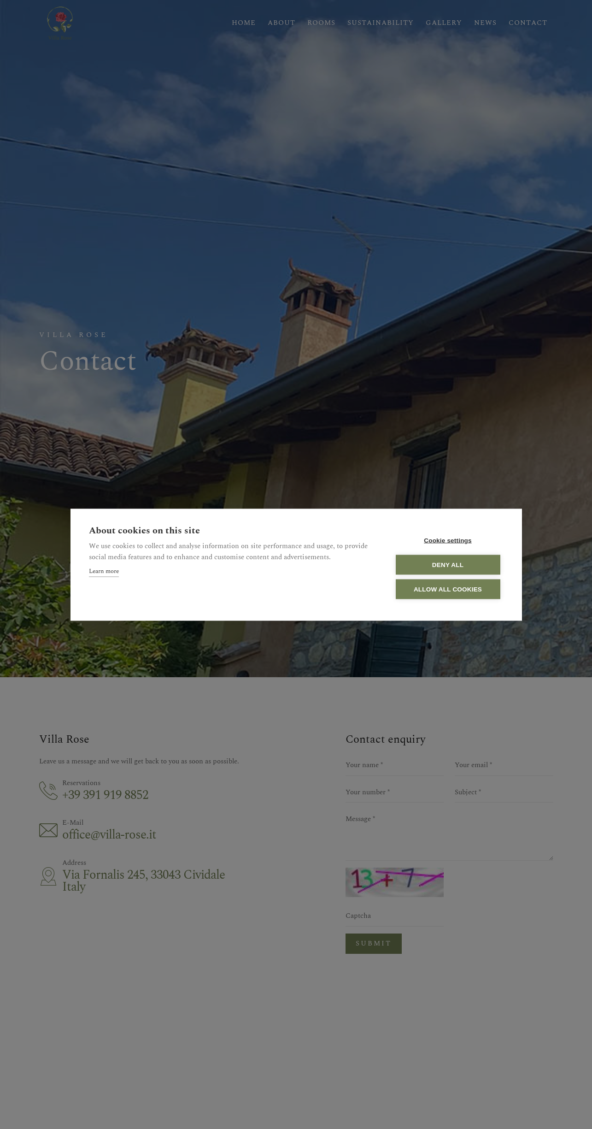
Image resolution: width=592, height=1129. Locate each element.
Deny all (447, 564)
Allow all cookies (448, 588)
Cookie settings (448, 540)
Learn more (104, 570)
